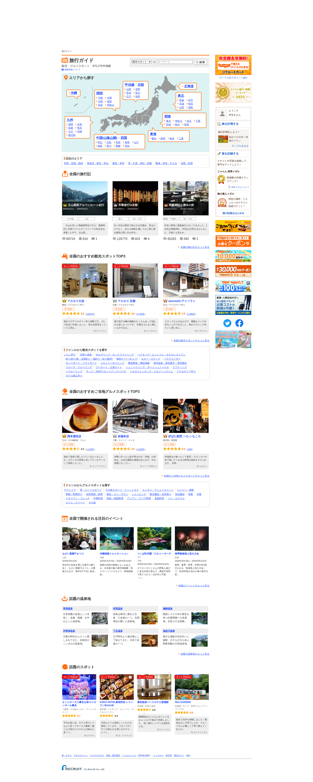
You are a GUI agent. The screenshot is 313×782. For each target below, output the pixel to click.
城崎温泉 (167, 608)
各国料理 (159, 498)
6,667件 (90, 314)
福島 (190, 107)
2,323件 (141, 449)
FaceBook (239, 323)
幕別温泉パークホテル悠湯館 (152, 702)
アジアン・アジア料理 (139, 498)
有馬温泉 (118, 608)
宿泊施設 (180, 494)
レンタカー (159, 755)
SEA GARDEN (183, 702)
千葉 (198, 121)
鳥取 (118, 142)
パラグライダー (172, 358)
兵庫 (109, 97)
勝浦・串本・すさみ (166, 163)
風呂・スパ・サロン (117, 494)
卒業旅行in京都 (128, 205)
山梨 (128, 89)
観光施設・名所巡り (160, 494)
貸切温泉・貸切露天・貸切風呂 (170, 363)
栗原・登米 (118, 163)
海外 (188, 755)
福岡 (70, 124)
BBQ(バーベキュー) (126, 358)
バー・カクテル (176, 498)
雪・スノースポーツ (90, 490)
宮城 (181, 103)
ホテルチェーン (81, 755)
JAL (143, 755)
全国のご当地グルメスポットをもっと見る (186, 475)
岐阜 (172, 138)
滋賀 (109, 101)
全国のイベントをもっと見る (193, 585)
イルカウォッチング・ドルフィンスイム (151, 371)
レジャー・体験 (185, 490)
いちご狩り (70, 354)
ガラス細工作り (74, 375)
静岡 (162, 138)
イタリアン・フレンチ (78, 498)
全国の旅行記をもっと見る (195, 247)
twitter (227, 323)
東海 (153, 134)
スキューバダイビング (112, 363)
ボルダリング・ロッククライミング (115, 354)
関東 (167, 116)
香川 (109, 146)
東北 (181, 95)
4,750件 (141, 314)
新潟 (128, 92)
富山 (137, 92)
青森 (181, 100)
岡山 (100, 142)
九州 (70, 120)
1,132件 (90, 449)
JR (139, 755)
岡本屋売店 (74, 436)
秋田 (190, 103)
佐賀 (79, 124)
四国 (124, 138)
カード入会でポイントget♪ (233, 67)
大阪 (100, 97)
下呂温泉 (118, 631)
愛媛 (118, 146)
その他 (92, 502)
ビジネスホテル (97, 755)
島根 (127, 142)
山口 (136, 142)
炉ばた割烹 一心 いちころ (184, 436)
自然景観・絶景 (94, 494)
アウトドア (70, 490)
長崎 (70, 128)
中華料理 (98, 498)
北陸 (141, 84)
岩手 (190, 100)
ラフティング (179, 367)
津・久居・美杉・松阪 (140, 163)
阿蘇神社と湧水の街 (181, 205)
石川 (128, 96)
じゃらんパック (129, 755)
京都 (100, 101)
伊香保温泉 (69, 631)
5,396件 (191, 314)
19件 (189, 449)
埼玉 (189, 121)
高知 (127, 146)
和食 (190, 494)
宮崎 (79, 131)
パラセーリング (74, 371)
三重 (181, 138)
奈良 (100, 105)
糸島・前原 (187, 163)
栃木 (177, 124)
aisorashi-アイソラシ (181, 301)
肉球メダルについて (240, 187)
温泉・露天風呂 (113, 755)
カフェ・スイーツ (75, 502)
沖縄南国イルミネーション (114, 553)
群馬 (186, 124)
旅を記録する (230, 153)
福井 (137, 96)
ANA (147, 755)
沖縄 (74, 93)
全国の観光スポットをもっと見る (191, 340)
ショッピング (139, 494)
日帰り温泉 (86, 354)
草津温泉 (68, 608)
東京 (168, 121)
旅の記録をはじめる (233, 213)
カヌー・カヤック (150, 358)
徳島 (100, 146)
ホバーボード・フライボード (81, 363)
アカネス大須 (75, 301)
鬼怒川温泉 (169, 631)
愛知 (154, 138)
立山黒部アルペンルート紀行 (86, 205)
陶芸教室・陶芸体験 (139, 363)
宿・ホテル (67, 755)
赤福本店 (123, 436)
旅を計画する (230, 123)
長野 (137, 89)
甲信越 (129, 84)
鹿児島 (71, 135)
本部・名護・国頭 (73, 163)
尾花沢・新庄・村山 (98, 163)
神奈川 (178, 121)
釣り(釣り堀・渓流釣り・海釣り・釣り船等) (89, 358)
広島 (109, 142)
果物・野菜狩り (74, 494)
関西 (99, 93)
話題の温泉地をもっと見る (195, 653)
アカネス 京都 (126, 301)
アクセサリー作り (186, 371)
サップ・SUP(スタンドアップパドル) (106, 371)
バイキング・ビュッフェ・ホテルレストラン (161, 354)
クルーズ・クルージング (79, 367)
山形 (181, 107)
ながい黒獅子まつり (73, 553)
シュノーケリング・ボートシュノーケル (147, 367)
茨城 (168, 124)
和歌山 (110, 105)
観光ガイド (179, 755)
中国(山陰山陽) (106, 138)
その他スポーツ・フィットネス (122, 490)
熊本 (79, 128)
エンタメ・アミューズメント (157, 490)
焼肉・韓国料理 (115, 498)
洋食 (199, 494)
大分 (70, 131)
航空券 (169, 755)
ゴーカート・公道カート (109, 367)
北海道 (189, 86)
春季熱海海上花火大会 (187, 553)
